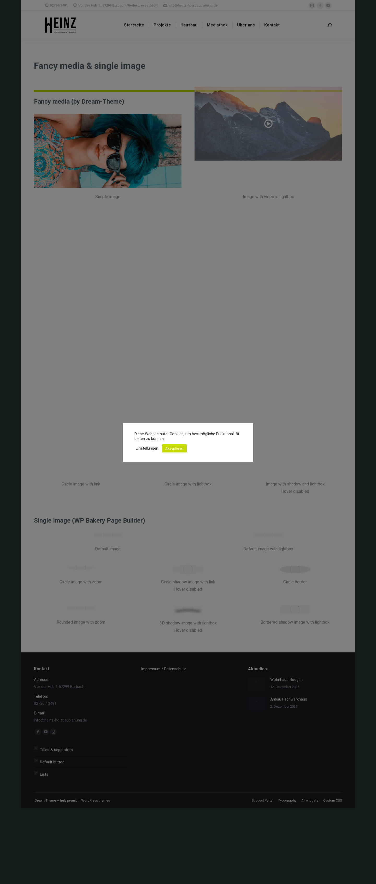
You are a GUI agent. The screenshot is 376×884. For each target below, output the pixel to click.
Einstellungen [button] (147, 448)
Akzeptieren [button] (174, 448)
